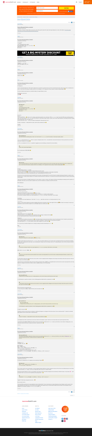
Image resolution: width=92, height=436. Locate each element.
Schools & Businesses (39, 419)
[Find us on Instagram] (65, 421)
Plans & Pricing (38, 414)
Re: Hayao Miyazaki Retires (23, 39)
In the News (37, 416)
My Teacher (32, 2)
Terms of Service (58, 433)
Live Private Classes (25, 414)
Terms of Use (39, 13)
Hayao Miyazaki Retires (23, 19)
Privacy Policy (43, 13)
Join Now (66, 8)
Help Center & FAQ (51, 408)
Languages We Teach (39, 417)
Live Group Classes (25, 416)
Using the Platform (51, 414)
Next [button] (74, 22)
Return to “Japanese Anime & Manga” (23, 393)
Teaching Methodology (52, 416)
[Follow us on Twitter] (62, 419)
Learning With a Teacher (52, 417)
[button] (76, 2)
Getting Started (51, 409)
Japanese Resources (26, 417)
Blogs (36, 420)
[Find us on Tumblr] (62, 421)
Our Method (37, 408)
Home (23, 408)
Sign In (80, 2)
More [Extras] (38, 2)
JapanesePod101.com (53, 432)
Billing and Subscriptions (52, 411)
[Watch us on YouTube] (65, 419)
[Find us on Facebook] (67, 419)
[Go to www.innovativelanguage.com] (46, 430)
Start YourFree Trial (87, 2)
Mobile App (24, 420)
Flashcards (24, 411)
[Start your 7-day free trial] (65, 409)
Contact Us (50, 419)
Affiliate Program (38, 422)
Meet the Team (38, 411)
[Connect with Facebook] (70, 11)
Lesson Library (24, 409)
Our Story (37, 409)
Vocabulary (25, 2)
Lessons (19, 2)
